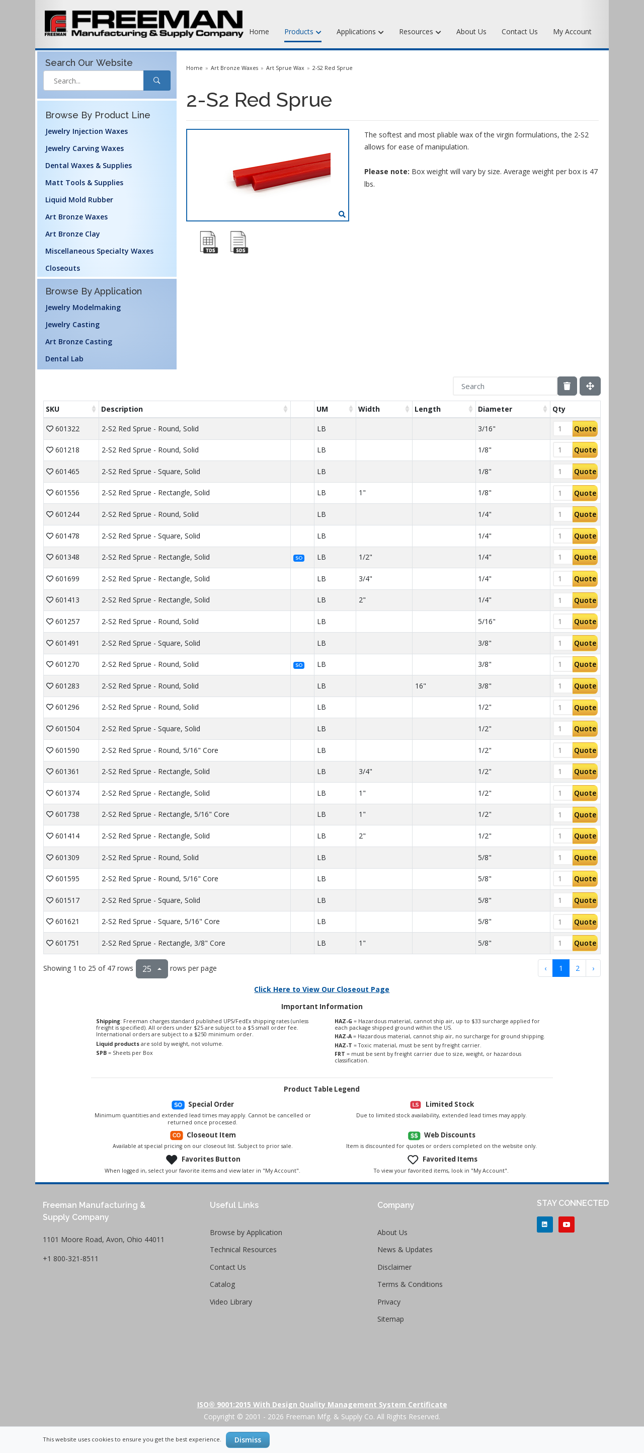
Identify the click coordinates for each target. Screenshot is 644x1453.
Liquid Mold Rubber (79, 199)
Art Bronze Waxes (76, 216)
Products (302, 32)
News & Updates (405, 1249)
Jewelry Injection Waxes (86, 131)
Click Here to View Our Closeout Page (321, 989)
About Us (471, 31)
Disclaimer (394, 1267)
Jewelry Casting (72, 324)
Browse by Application (246, 1232)
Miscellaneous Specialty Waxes (99, 251)
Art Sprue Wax (285, 67)
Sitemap (390, 1319)
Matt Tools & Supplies (84, 182)
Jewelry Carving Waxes (84, 148)
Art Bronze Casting (78, 341)
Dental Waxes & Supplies (88, 165)
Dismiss (247, 1439)
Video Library (231, 1302)
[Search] (505, 386)
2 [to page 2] (578, 968)
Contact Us (520, 31)
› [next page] (593, 968)
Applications (360, 32)
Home (259, 31)
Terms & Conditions (410, 1284)
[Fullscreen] (590, 386)
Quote (585, 428)
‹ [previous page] (545, 968)
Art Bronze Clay (72, 234)
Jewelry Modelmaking (83, 307)
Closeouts (62, 268)
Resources (420, 32)
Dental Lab (64, 358)
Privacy (388, 1302)
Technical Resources (243, 1249)
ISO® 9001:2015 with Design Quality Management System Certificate (322, 1404)
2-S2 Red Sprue (332, 67)
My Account (572, 31)
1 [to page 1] (561, 968)
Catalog (222, 1284)
